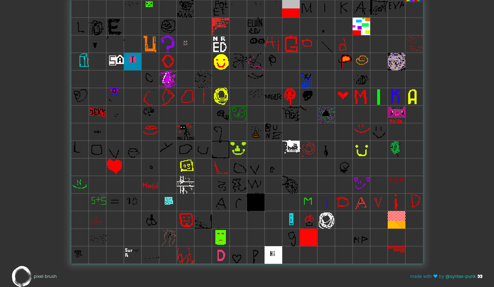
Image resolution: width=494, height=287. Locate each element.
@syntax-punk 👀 (464, 276)
